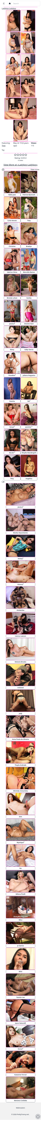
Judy (20, 713)
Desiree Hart (29, 324)
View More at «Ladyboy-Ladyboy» (20, 164)
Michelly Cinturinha (20, 791)
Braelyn (29, 246)
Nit (28, 401)
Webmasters (20, 1108)
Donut (20, 1049)
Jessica (12, 323)
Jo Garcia (20, 946)
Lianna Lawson (20, 636)
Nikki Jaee (12, 195)
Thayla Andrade (20, 765)
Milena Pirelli (20, 894)
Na (20, 868)
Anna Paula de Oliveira (20, 739)
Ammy (20, 558)
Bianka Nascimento (20, 533)
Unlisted (20, 688)
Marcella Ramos (29, 272)
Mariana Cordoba (20, 1100)
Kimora (20, 584)
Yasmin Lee (20, 997)
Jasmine (29, 427)
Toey (3, 145)
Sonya (12, 427)
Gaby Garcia (28, 349)
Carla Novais (12, 220)
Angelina (29, 479)
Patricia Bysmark (29, 195)
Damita (12, 401)
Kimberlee (20, 610)
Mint (20, 971)
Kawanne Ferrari (20, 1075)
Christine (12, 246)
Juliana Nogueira (29, 375)
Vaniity (28, 298)
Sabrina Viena (12, 272)
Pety (12, 479)
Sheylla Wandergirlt (29, 453)
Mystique (20, 842)
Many (12, 349)
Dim (20, 817)
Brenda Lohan (12, 298)
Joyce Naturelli (20, 1023)
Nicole (12, 452)
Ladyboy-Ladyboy (9, 8)
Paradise (12, 375)
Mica (20, 920)
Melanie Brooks (20, 662)
